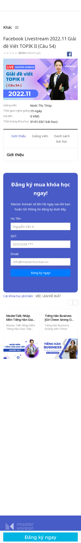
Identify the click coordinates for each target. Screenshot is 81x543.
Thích (75, 54)
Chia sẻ (69, 54)
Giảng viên (40, 136)
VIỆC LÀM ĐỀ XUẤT (48, 296)
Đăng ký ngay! (40, 273)
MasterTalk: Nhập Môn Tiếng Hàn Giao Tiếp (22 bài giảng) (20, 318)
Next (75, 136)
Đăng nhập (5, 5)
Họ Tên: (16, 218)
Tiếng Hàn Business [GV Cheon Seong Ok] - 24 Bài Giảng (59, 318)
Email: (15, 254)
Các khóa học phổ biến (18, 296)
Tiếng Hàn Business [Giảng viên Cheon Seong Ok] (57, 329)
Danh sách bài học (62, 138)
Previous (5, 136)
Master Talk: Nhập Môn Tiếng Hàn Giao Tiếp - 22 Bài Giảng (20, 329)
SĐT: (14, 236)
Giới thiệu (18, 136)
